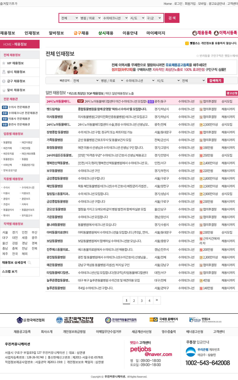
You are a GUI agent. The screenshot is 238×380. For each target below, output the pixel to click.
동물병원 (7, 142)
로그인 (178, 3)
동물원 (25, 159)
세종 (24, 237)
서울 (5, 232)
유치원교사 (27, 215)
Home (168, 3)
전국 (15, 253)
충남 (5, 248)
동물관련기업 (28, 164)
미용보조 (26, 193)
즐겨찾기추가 (8, 3)
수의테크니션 (28, 187)
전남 (24, 248)
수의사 (6, 187)
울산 (5, 243)
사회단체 (7, 164)
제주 (5, 253)
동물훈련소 (8, 159)
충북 (15, 248)
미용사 (6, 193)
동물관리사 (8, 209)
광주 (34, 237)
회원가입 (190, 3)
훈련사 (6, 198)
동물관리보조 (28, 209)
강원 (15, 243)
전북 (34, 248)
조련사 (6, 204)
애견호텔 (26, 148)
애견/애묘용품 (28, 153)
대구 (5, 237)
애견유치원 (8, 153)
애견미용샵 (27, 142)
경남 (24, 243)
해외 (24, 253)
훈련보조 (26, 198)
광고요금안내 (217, 3)
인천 (24, 232)
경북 (34, 243)
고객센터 (232, 3)
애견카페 (7, 148)
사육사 (25, 204)
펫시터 (6, 215)
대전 (15, 237)
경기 (15, 232)
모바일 (202, 3)
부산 (34, 232)
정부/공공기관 (10, 170)
